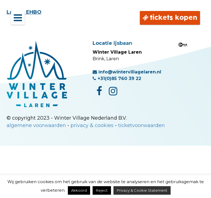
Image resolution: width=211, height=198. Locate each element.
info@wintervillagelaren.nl (127, 72)
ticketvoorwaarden (141, 125)
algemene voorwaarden (36, 125)
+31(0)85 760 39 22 (117, 78)
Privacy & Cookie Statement (142, 190)
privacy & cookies (92, 125)
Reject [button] (102, 190)
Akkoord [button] (79, 190)
